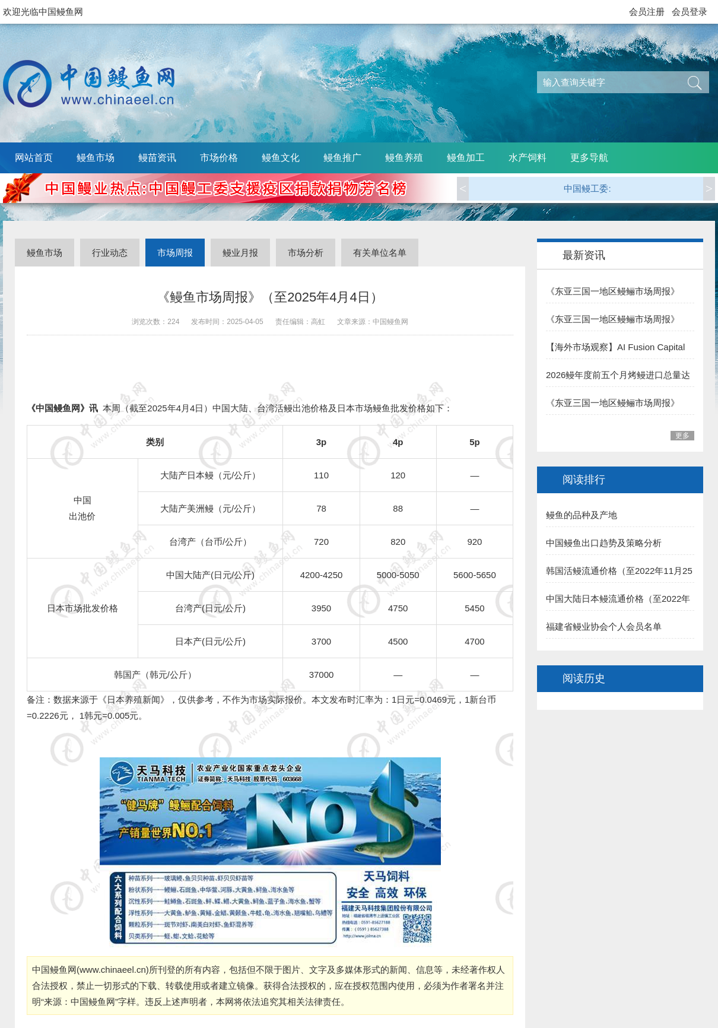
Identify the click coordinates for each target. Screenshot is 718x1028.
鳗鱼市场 (96, 158)
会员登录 (689, 12)
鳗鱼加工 (466, 158)
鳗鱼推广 (342, 158)
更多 (682, 435)
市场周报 (175, 253)
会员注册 (647, 12)
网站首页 (34, 158)
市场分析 (305, 253)
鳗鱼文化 (281, 158)
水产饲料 (528, 158)
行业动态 (110, 253)
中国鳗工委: (587, 188)
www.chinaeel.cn (113, 969)
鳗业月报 (240, 253)
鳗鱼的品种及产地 (581, 515)
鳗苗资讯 (157, 158)
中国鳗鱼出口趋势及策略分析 (604, 543)
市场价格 (219, 158)
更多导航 (589, 158)
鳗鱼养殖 (404, 158)
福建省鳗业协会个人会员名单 (604, 626)
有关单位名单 (379, 253)
